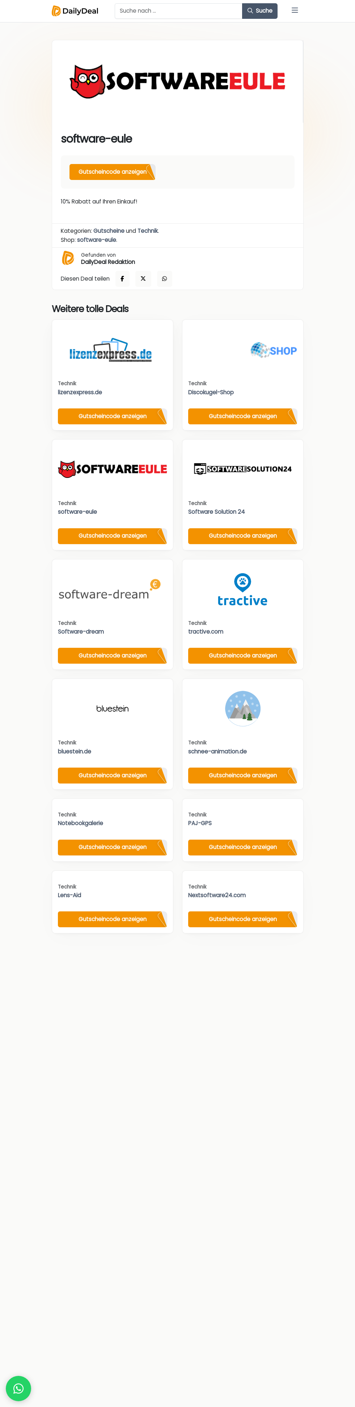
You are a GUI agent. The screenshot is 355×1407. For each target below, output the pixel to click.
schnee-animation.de (217, 751)
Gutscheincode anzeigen (113, 172)
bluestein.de (74, 751)
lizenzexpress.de (80, 392)
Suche (260, 10)
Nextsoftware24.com (217, 895)
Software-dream (81, 631)
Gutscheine (108, 231)
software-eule (96, 240)
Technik (148, 231)
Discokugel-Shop (211, 392)
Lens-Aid (69, 895)
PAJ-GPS (200, 823)
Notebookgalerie (80, 823)
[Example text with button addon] (179, 11)
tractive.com (205, 631)
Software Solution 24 (216, 512)
